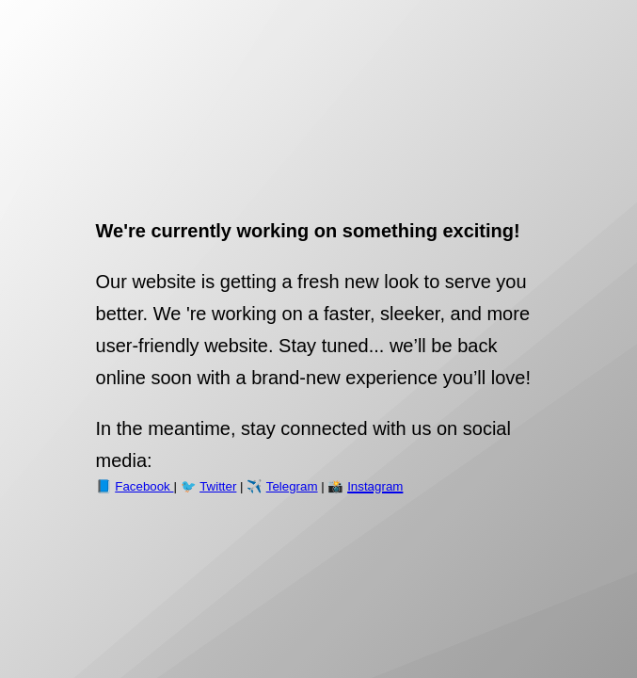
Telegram (292, 486)
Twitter (217, 486)
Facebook (144, 486)
